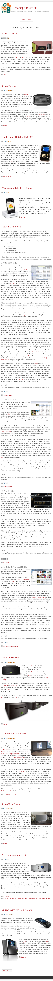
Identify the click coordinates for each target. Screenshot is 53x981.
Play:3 (16, 57)
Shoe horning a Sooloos (13, 733)
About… (29, 19)
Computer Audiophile (10, 794)
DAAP (36, 363)
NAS (2, 375)
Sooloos (3, 752)
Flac (11, 161)
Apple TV (24, 270)
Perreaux (6, 896)
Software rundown (11, 226)
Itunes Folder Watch (38, 352)
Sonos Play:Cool (9, 33)
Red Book (34, 672)
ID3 (2, 457)
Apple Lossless (27, 315)
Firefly (21, 379)
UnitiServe (31, 666)
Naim (5, 724)
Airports (12, 283)
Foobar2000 (7, 487)
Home (23, 19)
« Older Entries (6, 971)
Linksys (23, 957)
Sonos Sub (41, 114)
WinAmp (6, 562)
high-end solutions (7, 791)
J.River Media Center (10, 646)
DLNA (8, 689)
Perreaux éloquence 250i (14, 855)
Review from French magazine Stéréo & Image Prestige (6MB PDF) (26, 898)
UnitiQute (14, 685)
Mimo (13, 581)
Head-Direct (7, 176)
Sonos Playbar (8, 86)
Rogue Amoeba (6, 431)
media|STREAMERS (26, 7)
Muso (30, 356)
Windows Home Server (39, 597)
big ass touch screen (22, 579)
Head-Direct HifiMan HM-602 (17, 137)
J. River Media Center (17, 757)
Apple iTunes (7, 395)
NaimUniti (4, 685)
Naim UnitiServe (10, 657)
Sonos (20, 42)
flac (25, 942)
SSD (2, 697)
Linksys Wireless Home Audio (16, 909)
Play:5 (23, 57)
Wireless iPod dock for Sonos (16, 188)
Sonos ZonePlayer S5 (12, 804)
